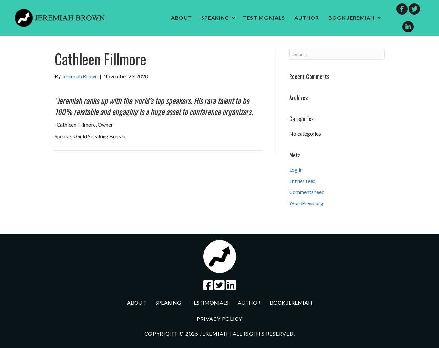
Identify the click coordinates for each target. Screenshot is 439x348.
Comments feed (306, 192)
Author (306, 18)
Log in (295, 170)
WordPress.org (306, 203)
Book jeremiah (351, 18)
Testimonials (264, 18)
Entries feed (302, 181)
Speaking (215, 18)
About (181, 18)
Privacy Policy (219, 319)
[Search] (337, 54)
